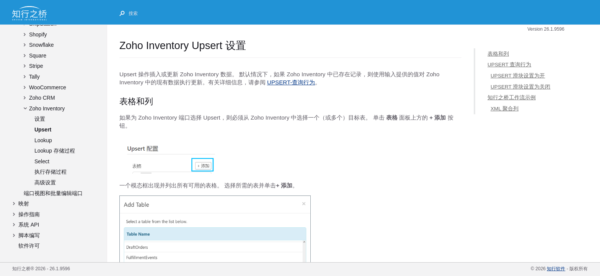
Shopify (38, 34)
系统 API (28, 225)
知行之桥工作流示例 (512, 97)
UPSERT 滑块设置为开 (518, 76)
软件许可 (29, 246)
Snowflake (41, 45)
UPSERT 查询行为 (509, 64)
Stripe (36, 66)
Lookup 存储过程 (54, 151)
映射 (23, 203)
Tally (34, 77)
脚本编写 (29, 235)
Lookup (43, 140)
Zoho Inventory (47, 108)
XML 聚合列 (504, 109)
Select (41, 161)
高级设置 (45, 182)
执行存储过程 (50, 172)
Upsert (42, 130)
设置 (39, 119)
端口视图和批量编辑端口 (53, 193)
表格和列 (498, 54)
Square (37, 56)
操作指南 (29, 214)
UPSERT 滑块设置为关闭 (520, 86)
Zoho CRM (42, 98)
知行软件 (556, 268)
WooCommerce (47, 87)
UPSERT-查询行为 (291, 82)
